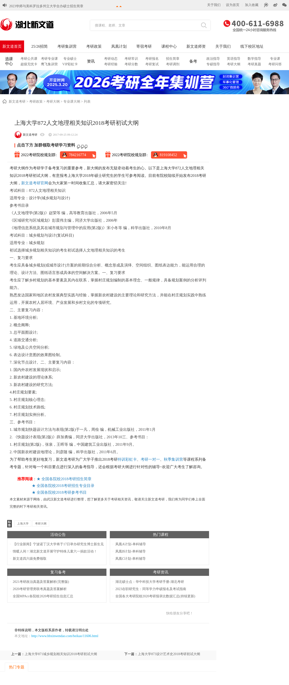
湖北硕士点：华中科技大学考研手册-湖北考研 (149, 582)
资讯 (91, 61)
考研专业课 (49, 58)
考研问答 (275, 64)
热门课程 (160, 534)
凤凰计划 (119, 46)
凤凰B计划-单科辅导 (130, 551)
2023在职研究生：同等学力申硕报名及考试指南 (150, 589)
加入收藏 (251, 5)
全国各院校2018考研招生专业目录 (65, 486)
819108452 (168, 155)
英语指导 (233, 58)
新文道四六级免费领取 (29, 558)
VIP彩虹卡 (70, 64)
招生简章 (172, 58)
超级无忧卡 (28, 64)
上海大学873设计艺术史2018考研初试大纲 (169, 654)
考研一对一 (150, 459)
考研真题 (254, 64)
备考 (193, 61)
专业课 (275, 58)
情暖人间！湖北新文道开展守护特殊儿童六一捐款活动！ (55, 551)
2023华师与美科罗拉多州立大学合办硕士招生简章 (46, 6)
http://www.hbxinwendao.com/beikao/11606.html (64, 636)
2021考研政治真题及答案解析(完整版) (41, 582)
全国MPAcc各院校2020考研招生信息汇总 (43, 596)
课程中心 (169, 46)
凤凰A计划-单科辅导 (130, 544)
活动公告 (58, 534)
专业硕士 (70, 58)
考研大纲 (233, 64)
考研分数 (131, 64)
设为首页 (232, 5)
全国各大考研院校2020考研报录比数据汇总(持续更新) (155, 596)
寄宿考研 (144, 46)
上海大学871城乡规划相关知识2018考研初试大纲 (61, 654)
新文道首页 (12, 46)
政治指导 (213, 58)
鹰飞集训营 (49, 64)
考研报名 (152, 58)
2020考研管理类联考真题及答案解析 (40, 589)
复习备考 (58, 572)
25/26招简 (39, 46)
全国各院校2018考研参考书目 (62, 492)
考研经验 (111, 64)
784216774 (77, 155)
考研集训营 (67, 46)
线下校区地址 (251, 46)
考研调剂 (172, 64)
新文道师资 (196, 46)
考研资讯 (160, 572)
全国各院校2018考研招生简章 (66, 479)
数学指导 (254, 58)
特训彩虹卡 (127, 459)
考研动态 (111, 58)
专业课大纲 (71, 101)
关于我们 (214, 5)
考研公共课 (28, 58)
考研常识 (131, 58)
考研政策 (94, 46)
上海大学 (23, 523)
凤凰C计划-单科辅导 (130, 558)
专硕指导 (213, 64)
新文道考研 (17, 101)
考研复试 (152, 64)
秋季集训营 (173, 459)
